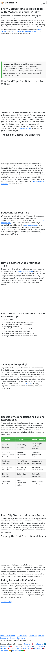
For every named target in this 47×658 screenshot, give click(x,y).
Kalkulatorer (5, 646)
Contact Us (32, 636)
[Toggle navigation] (44, 3)
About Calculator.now (7, 636)
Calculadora (4, 651)
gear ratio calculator (31, 225)
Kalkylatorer (39, 644)
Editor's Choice (22, 636)
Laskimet (17, 646)
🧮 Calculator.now (8, 2)
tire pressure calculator (25, 271)
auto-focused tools (25, 384)
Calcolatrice (15, 648)
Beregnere (27, 644)
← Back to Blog (6, 602)
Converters (21, 638)
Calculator (38, 648)
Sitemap (12, 638)
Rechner (4, 648)
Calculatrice (40, 646)
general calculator (25, 128)
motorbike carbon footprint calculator (25, 31)
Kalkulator (26, 648)
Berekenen (28, 646)
